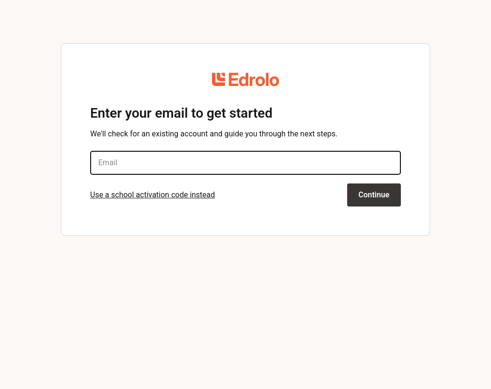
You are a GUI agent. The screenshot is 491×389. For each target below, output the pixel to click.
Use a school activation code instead (152, 194)
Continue (374, 194)
